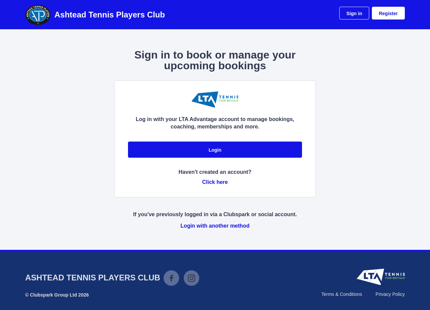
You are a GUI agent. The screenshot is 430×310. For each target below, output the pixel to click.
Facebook (171, 278)
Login (215, 150)
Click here (215, 182)
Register (388, 13)
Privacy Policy (390, 294)
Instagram (191, 278)
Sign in (354, 13)
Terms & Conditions (341, 294)
